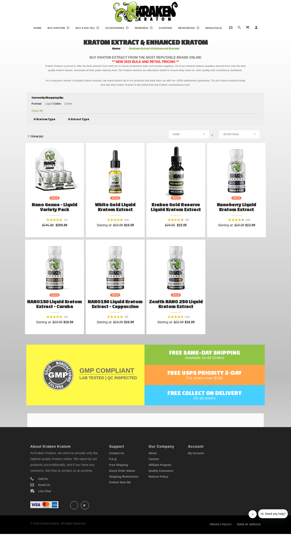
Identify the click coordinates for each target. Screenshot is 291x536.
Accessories (117, 27)
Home (37, 27)
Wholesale (213, 27)
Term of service (249, 524)
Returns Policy (158, 476)
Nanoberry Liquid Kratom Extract (236, 207)
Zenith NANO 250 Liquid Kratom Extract (176, 304)
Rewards (144, 27)
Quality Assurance (161, 470)
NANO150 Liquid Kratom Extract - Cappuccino (115, 304)
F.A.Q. (113, 459)
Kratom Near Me (120, 482)
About (153, 453)
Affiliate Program (160, 464)
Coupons (165, 27)
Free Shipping (118, 464)
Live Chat (44, 491)
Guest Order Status (122, 470)
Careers (154, 459)
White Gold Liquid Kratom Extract (115, 207)
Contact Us (116, 453)
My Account (196, 453)
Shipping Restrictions (123, 476)
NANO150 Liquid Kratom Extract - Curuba (54, 304)
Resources (188, 27)
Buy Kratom (58, 27)
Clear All (37, 110)
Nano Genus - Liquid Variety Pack (54, 207)
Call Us (43, 478)
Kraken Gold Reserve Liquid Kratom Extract (176, 207)
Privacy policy (221, 524)
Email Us (44, 485)
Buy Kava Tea (87, 27)
